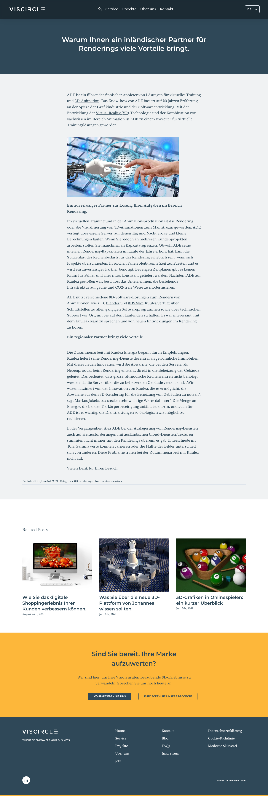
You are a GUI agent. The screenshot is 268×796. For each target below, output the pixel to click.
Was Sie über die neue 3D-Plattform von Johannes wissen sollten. (129, 603)
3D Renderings (83, 481)
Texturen (185, 434)
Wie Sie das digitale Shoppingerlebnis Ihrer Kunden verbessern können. (54, 603)
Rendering (76, 212)
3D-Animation (87, 101)
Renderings (130, 440)
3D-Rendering (112, 395)
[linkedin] (26, 780)
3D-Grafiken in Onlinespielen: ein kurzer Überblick (209, 600)
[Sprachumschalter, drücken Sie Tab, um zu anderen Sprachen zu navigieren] (252, 9)
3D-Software (120, 297)
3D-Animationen (128, 227)
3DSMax (135, 303)
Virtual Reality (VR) (112, 113)
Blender (112, 303)
